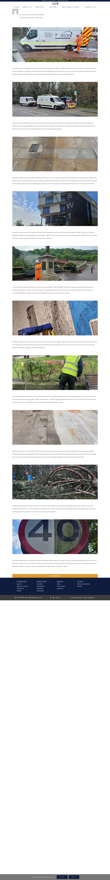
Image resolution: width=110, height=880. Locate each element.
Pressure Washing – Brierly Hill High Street (27, 448)
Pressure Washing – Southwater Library (26, 229)
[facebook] (50, 597)
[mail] (56, 597)
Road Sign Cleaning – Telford (22, 557)
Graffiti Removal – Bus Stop (22, 120)
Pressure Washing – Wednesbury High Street (28, 174)
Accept (62, 877)
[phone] (59, 597)
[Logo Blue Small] (55, 2)
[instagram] (53, 597)
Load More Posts (55, 576)
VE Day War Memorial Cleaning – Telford (26, 284)
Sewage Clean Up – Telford (22, 338)
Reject (74, 877)
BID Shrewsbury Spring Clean (22, 393)
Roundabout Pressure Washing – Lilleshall (27, 65)
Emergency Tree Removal (21, 502)
